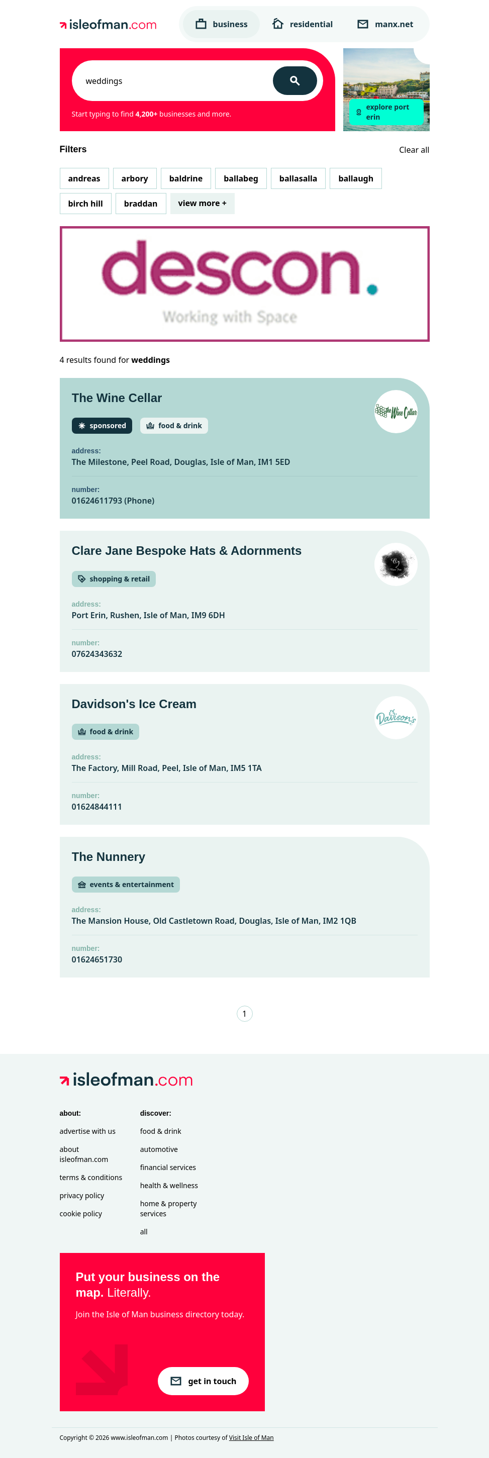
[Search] (295, 80)
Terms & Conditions (91, 1177)
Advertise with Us (88, 1131)
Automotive (159, 1149)
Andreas (84, 178)
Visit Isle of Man (251, 1437)
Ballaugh (355, 178)
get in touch (203, 1381)
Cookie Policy (81, 1213)
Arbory (135, 178)
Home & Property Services (168, 1208)
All (144, 1231)
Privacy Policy (82, 1195)
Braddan (141, 203)
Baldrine (186, 178)
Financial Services (168, 1167)
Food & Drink (160, 1131)
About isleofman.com (84, 1154)
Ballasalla (298, 178)
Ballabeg (241, 178)
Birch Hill (85, 203)
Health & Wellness (169, 1185)
